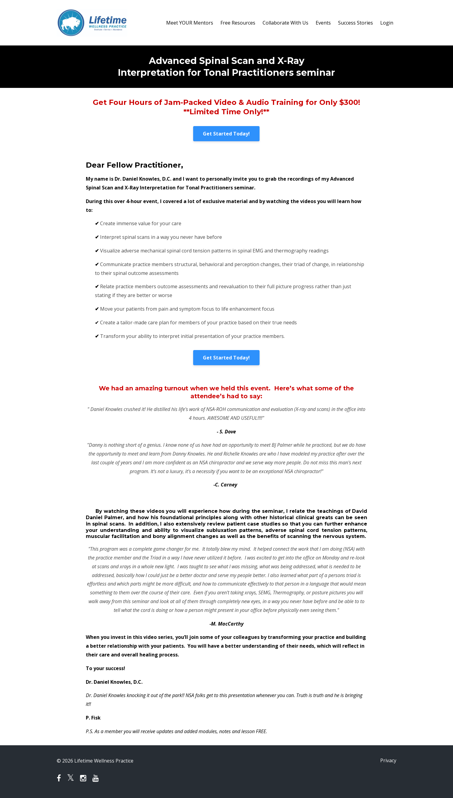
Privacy (388, 760)
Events (323, 22)
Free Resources (237, 22)
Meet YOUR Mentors (189, 22)
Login (386, 22)
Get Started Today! (226, 133)
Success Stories (355, 22)
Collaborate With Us (285, 22)
